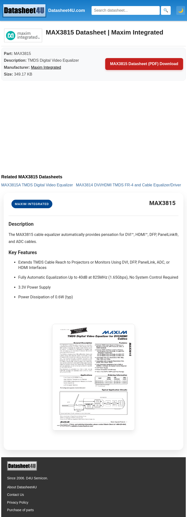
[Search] (126, 10)
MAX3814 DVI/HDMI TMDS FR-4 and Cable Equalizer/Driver (128, 185)
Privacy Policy (17, 502)
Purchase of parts (20, 510)
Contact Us (15, 495)
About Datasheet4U (22, 487)
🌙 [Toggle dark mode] (180, 10)
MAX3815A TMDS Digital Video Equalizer (37, 185)
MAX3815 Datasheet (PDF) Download (144, 64)
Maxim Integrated (46, 67)
